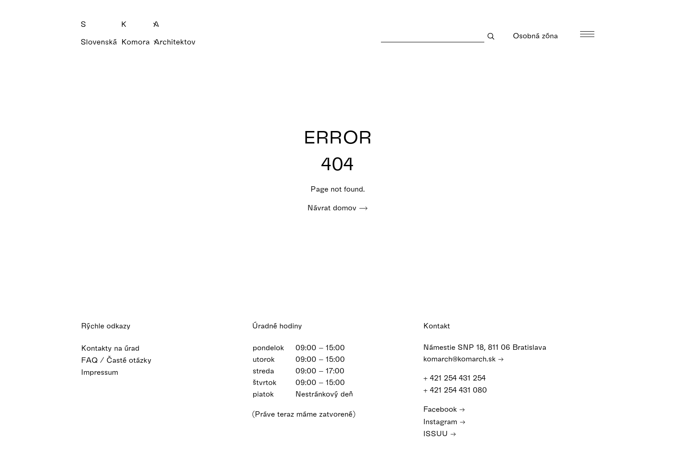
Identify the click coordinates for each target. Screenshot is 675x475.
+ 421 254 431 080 (459, 390)
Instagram (444, 421)
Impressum (105, 372)
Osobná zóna (541, 35)
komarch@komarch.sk (463, 358)
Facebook (444, 409)
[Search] (432, 35)
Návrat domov (337, 207)
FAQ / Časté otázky (122, 360)
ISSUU (439, 433)
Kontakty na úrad (116, 348)
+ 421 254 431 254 (458, 378)
